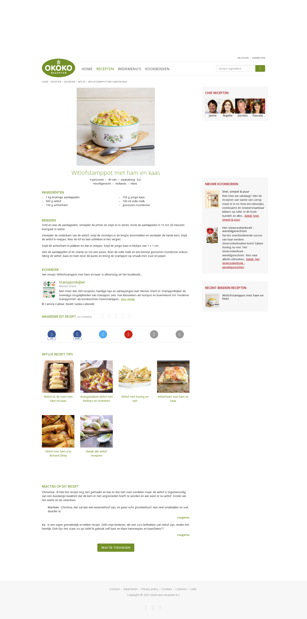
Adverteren (131, 589)
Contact (115, 589)
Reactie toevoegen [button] (115, 547)
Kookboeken (157, 68)
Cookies (167, 589)
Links (193, 589)
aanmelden (258, 57)
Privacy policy (149, 589)
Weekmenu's (129, 68)
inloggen (243, 57)
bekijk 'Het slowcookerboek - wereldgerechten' (241, 263)
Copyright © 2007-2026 (142, 595)
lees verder (128, 299)
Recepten (105, 68)
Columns (181, 589)
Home (87, 68)
